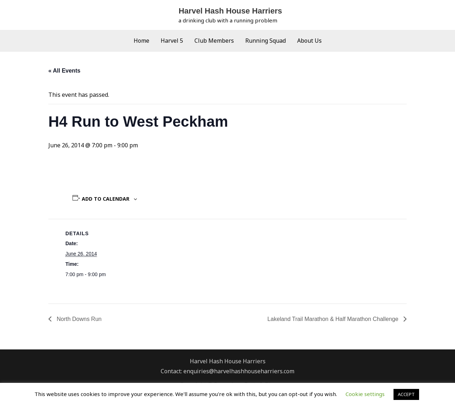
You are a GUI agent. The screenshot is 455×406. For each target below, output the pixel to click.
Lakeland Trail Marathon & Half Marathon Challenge (333, 319)
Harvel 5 (172, 40)
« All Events (64, 71)
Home (141, 40)
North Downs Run (78, 319)
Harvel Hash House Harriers (230, 10)
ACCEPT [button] (406, 394)
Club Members (214, 40)
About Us (309, 40)
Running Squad (265, 40)
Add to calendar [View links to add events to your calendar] (105, 198)
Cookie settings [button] (365, 393)
